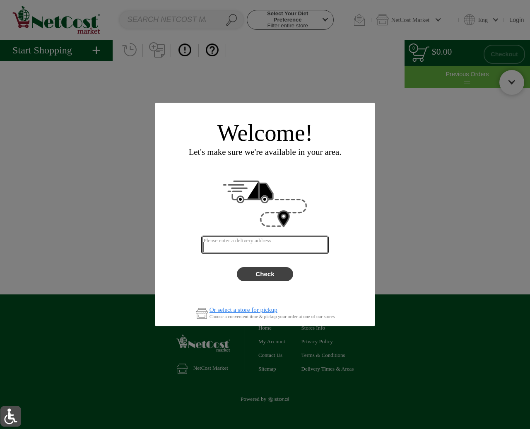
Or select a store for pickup (243, 310)
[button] (10, 416)
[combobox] (264, 245)
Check (264, 273)
